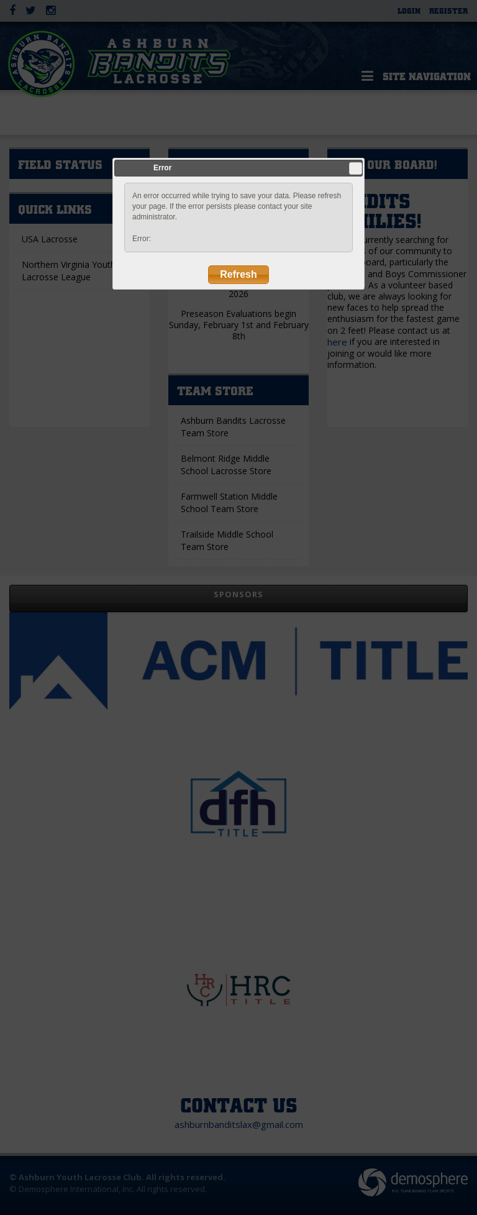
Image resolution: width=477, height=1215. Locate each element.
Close (355, 168)
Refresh (238, 274)
